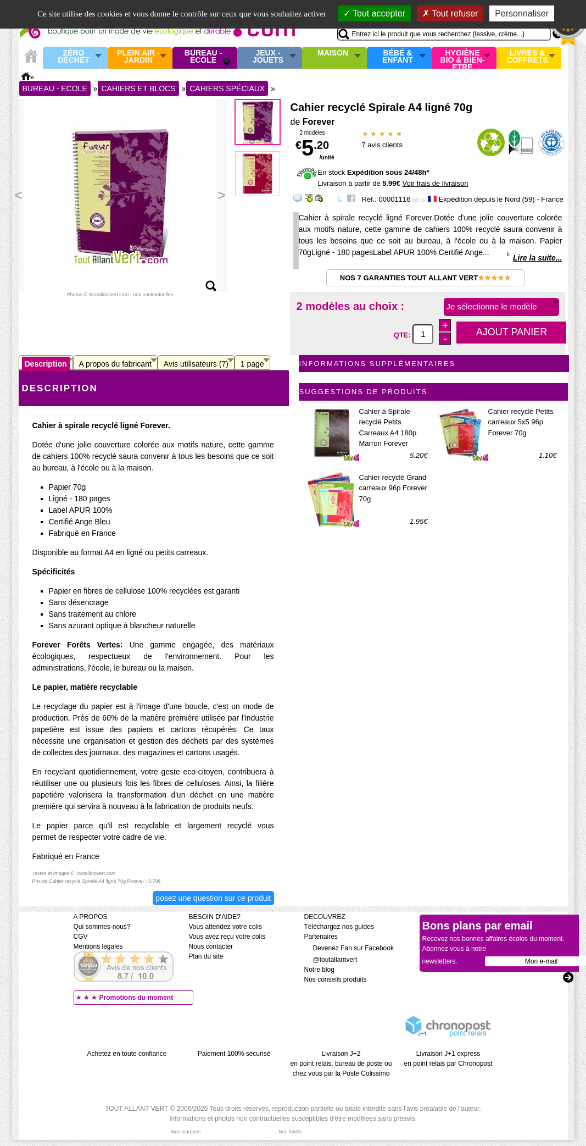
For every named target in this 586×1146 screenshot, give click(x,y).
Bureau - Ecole (203, 56)
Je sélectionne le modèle (492, 306)
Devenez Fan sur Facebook (349, 948)
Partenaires (321, 936)
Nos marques (186, 1131)
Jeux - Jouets (268, 56)
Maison (332, 53)
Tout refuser (450, 13)
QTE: (403, 334)
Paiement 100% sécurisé (234, 1054)
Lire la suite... (537, 257)
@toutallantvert (331, 960)
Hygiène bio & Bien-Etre (462, 57)
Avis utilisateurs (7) (196, 363)
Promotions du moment (136, 997)
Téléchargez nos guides (339, 927)
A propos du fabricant (115, 363)
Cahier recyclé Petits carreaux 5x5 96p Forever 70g (521, 422)
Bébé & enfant (397, 56)
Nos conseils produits (335, 979)
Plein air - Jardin (138, 56)
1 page (252, 363)
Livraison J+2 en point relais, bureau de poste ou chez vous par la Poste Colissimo (341, 1063)
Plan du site (206, 956)
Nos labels (290, 1131)
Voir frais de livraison (435, 183)
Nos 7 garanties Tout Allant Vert (425, 278)
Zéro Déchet (74, 56)
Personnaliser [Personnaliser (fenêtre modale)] (522, 13)
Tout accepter (374, 13)
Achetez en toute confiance (127, 1054)
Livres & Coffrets (527, 56)
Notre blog (319, 969)
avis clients (382, 145)
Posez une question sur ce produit (213, 898)
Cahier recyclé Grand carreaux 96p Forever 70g (393, 488)
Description (46, 363)
